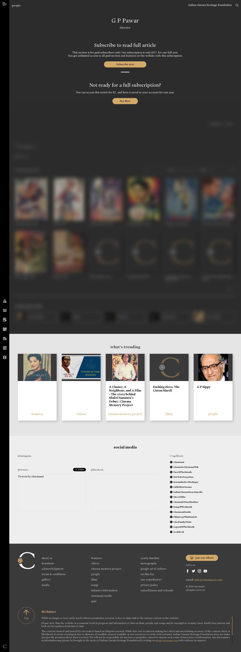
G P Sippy (203, 387)
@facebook (97, 469)
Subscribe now (125, 64)
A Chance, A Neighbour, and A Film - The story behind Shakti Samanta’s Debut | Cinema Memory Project (125, 396)
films (169, 414)
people (16, 5)
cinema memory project (125, 414)
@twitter (23, 469)
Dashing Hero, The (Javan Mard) (166, 389)
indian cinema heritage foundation (210, 5)
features (37, 414)
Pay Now (125, 101)
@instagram (24, 455)
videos (81, 414)
